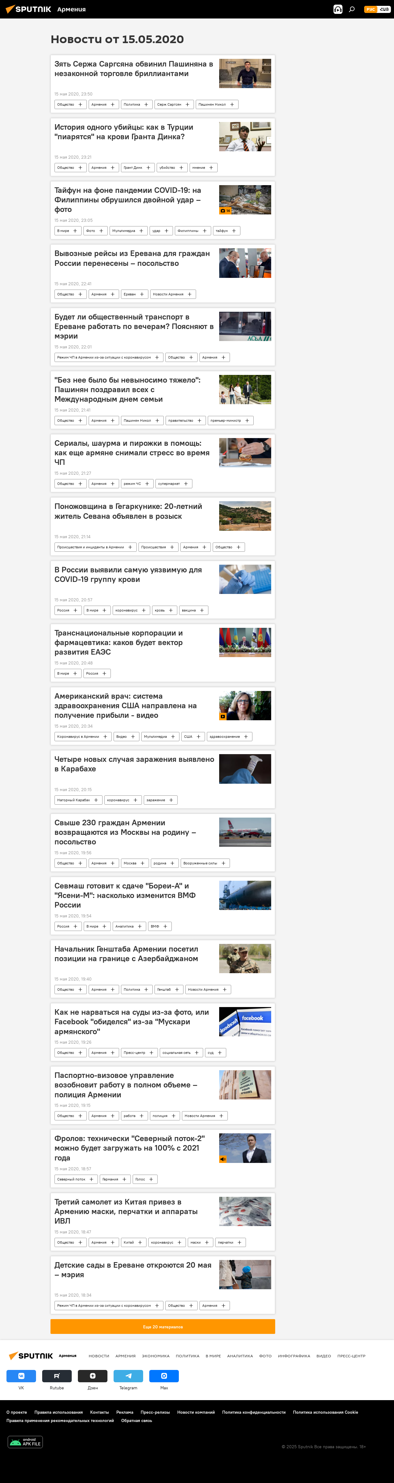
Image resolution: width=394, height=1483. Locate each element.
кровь (160, 610)
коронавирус (126, 610)
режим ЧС (132, 483)
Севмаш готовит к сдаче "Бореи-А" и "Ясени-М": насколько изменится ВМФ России (125, 895)
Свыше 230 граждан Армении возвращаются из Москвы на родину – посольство (125, 832)
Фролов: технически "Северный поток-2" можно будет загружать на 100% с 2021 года (129, 1147)
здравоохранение (225, 736)
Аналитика (124, 926)
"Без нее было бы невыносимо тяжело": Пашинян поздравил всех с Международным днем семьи (127, 389)
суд (211, 1052)
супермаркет (169, 483)
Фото (90, 230)
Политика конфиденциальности (254, 1412)
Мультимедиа (123, 230)
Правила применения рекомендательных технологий (60, 1420)
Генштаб (164, 989)
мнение (198, 167)
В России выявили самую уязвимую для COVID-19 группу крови (128, 574)
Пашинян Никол (212, 104)
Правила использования (58, 1412)
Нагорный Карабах (73, 800)
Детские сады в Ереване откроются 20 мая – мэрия (132, 1269)
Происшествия (153, 547)
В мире (63, 230)
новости (99, 1356)
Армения (99, 104)
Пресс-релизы (155, 1412)
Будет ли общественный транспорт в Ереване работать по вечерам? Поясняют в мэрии (134, 326)
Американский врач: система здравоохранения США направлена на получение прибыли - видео (125, 705)
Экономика (156, 1356)
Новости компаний (196, 1412)
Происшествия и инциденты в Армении (90, 547)
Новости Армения (168, 294)
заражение (156, 800)
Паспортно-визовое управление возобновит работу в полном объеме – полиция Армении (125, 1084)
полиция (160, 1115)
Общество (65, 104)
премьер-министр (226, 420)
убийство (167, 167)
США (188, 736)
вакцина (189, 610)
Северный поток (71, 1179)
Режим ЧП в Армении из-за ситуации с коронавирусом (104, 357)
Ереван (130, 294)
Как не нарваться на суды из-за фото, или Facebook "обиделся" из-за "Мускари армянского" (131, 1021)
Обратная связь (136, 1420)
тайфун (222, 230)
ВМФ (155, 926)
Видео (121, 736)
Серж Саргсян (169, 104)
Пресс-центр (134, 1052)
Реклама (124, 1412)
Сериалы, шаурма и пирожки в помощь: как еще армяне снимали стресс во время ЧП (132, 452)
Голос (140, 1179)
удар (156, 230)
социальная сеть (177, 1052)
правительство (180, 420)
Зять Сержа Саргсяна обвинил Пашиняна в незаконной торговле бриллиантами (133, 68)
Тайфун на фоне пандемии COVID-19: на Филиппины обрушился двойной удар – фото (127, 199)
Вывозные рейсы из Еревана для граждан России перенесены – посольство (132, 258)
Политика (132, 104)
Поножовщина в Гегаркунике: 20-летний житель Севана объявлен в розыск (128, 511)
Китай (129, 1242)
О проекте (16, 1412)
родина (160, 863)
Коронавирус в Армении (78, 736)
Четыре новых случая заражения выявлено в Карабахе (134, 764)
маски (196, 1242)
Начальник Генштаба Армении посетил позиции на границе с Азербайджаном (126, 953)
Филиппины (188, 230)
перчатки (225, 1242)
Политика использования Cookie (325, 1412)
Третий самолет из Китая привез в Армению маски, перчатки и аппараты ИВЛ (126, 1211)
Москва (130, 863)
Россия (63, 610)
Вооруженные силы (200, 863)
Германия (110, 1179)
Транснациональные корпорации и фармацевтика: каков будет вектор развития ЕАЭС (118, 642)
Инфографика (294, 1356)
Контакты (99, 1412)
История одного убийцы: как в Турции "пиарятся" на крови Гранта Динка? (123, 131)
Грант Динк (133, 167)
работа (129, 1115)
